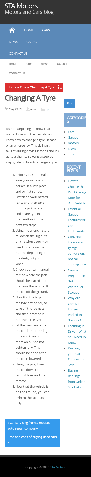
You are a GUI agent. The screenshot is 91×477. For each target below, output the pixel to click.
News (13, 41)
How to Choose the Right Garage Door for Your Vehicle (77, 192)
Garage (32, 41)
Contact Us (18, 53)
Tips (23, 87)
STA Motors (21, 5)
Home (28, 30)
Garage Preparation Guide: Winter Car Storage (76, 281)
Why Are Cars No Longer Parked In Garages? (75, 309)
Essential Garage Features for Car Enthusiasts (76, 220)
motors (73, 143)
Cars (46, 30)
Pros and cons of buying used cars (32, 437)
